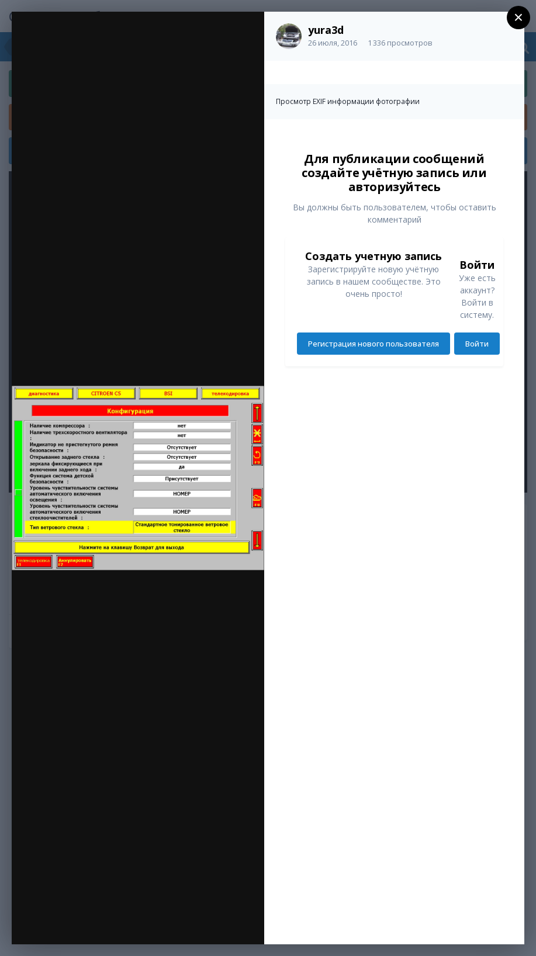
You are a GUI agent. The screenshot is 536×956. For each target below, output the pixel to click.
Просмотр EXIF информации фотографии (348, 101)
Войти (477, 343)
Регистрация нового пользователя (373, 343)
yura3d (326, 30)
